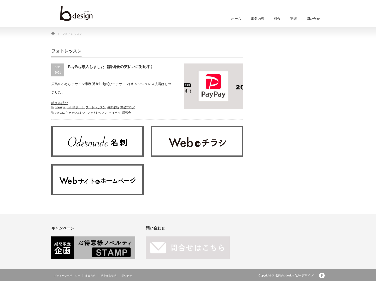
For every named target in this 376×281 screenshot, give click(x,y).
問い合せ (313, 19)
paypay (59, 112)
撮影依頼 (113, 107)
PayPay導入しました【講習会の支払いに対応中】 (111, 67)
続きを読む (59, 103)
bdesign (60, 107)
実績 (293, 19)
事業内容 (257, 19)
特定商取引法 (109, 275)
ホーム (236, 19)
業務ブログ (127, 107)
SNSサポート (75, 107)
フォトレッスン (96, 107)
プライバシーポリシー (67, 275)
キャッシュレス (75, 112)
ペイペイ (115, 112)
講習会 (126, 112)
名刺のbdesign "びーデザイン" (294, 275)
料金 (277, 19)
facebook (322, 275)
